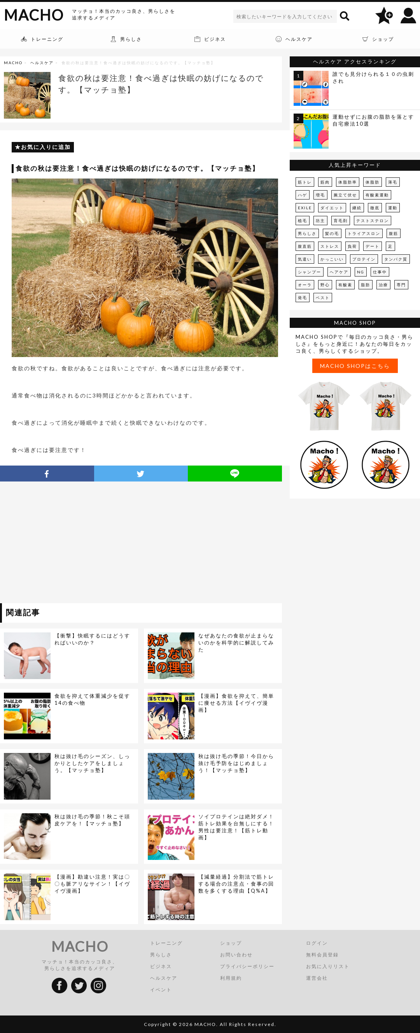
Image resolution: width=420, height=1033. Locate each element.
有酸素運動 (377, 195)
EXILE (305, 207)
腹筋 (393, 233)
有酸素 (345, 284)
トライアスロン (364, 233)
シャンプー (309, 272)
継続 (357, 207)
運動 (392, 207)
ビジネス (161, 966)
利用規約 (231, 978)
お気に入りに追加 (46, 147)
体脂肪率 (347, 182)
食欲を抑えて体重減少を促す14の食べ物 (92, 699)
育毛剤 (341, 220)
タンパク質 (396, 259)
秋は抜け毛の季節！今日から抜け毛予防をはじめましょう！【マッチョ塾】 (236, 763)
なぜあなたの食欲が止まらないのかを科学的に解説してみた (236, 642)
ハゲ (302, 195)
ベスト (323, 297)
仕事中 (380, 272)
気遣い (305, 259)
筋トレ (305, 182)
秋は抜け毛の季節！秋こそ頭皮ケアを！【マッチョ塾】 (92, 819)
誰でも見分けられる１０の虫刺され (373, 77)
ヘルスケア (42, 62)
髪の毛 (332, 233)
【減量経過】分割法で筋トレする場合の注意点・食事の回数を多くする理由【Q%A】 (236, 884)
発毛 (302, 297)
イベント (161, 990)
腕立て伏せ (345, 195)
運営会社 (317, 978)
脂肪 (365, 284)
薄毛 (392, 182)
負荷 (352, 246)
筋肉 (325, 182)
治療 (383, 284)
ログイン (317, 943)
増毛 (320, 195)
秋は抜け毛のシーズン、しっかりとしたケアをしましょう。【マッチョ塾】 (92, 763)
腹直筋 (305, 246)
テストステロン (372, 220)
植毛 (302, 220)
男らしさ (307, 233)
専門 (401, 284)
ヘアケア (339, 272)
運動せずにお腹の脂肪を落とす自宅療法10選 (373, 120)
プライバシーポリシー (247, 966)
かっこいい (332, 259)
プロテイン (364, 259)
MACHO (34, 15)
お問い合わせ (236, 955)
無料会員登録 (322, 955)
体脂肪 (373, 182)
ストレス (329, 246)
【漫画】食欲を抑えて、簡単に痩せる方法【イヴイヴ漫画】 (236, 703)
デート (373, 246)
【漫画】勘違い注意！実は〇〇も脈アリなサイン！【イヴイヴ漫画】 (92, 884)
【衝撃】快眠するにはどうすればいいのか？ (92, 639)
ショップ (231, 943)
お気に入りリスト (328, 966)
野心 (325, 284)
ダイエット (332, 207)
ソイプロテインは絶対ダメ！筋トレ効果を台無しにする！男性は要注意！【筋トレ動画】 (236, 826)
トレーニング (166, 943)
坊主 (320, 220)
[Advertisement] (71, 543)
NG (360, 272)
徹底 (375, 207)
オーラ (305, 284)
